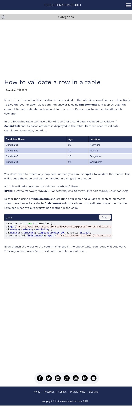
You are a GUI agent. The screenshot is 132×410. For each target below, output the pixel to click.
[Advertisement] (62, 48)
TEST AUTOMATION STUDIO (62, 5)
